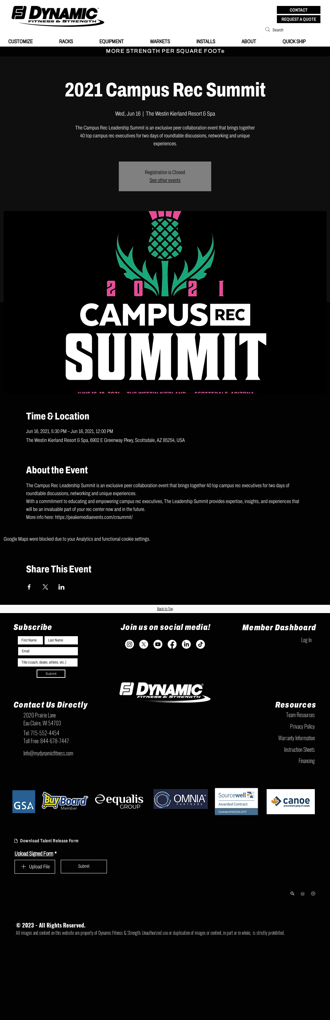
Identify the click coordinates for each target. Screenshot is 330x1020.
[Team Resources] (282, 714)
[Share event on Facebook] (29, 587)
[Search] (282, 30)
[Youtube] (157, 644)
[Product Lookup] (292, 893)
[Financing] (282, 760)
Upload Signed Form (36, 853)
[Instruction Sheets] (282, 749)
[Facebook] (172, 644)
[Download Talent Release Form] (55, 841)
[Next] (313, 893)
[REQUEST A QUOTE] (298, 19)
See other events (165, 180)
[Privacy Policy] (282, 726)
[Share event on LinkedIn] (61, 587)
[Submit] (51, 674)
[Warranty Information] (282, 738)
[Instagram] (129, 644)
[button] (298, 10)
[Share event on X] (45, 587)
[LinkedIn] (186, 644)
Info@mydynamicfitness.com (48, 753)
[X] (143, 644)
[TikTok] (200, 644)
